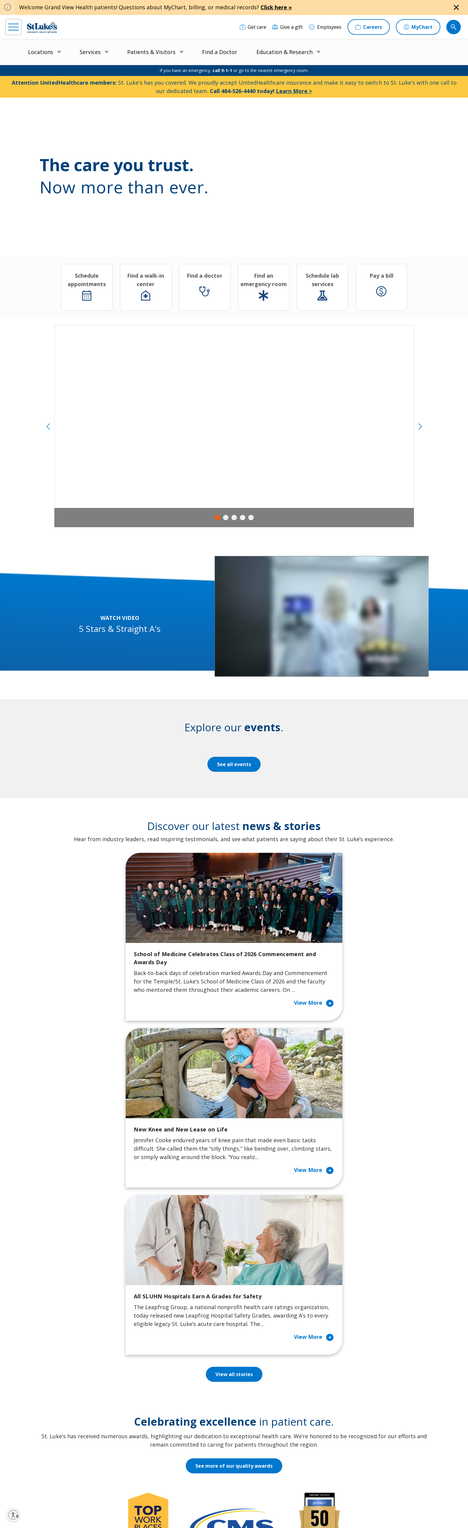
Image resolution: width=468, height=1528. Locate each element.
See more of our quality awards (234, 1157)
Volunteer (193, 1425)
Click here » (276, 7)
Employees (252, 1391)
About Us (251, 1366)
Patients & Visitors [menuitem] (151, 52)
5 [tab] (251, 517)
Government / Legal (166, 1509)
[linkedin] (50, 1490)
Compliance (134, 1509)
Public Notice (208, 1502)
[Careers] (368, 27)
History (248, 1404)
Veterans (134, 1450)
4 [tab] (242, 517)
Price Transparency (146, 1438)
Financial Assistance (146, 1379)
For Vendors (137, 1404)
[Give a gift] (287, 27)
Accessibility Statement (172, 1502)
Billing (131, 1366)
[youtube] (108, 1489)
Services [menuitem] (90, 52)
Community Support (205, 1400)
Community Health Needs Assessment (203, 1383)
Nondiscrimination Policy (273, 1502)
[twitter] (88, 1490)
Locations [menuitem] (40, 52)
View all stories (234, 1065)
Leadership (253, 1417)
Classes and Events (203, 1366)
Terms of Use (236, 1502)
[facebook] (11, 1490)
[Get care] (253, 27)
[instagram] (30, 1490)
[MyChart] (418, 27)
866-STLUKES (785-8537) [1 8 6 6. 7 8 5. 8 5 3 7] (56, 1374)
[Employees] (325, 27)
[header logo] (42, 27)
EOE (127, 1502)
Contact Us (252, 1379)
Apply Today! (345, 1451)
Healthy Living (198, 1412)
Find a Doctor (219, 52)
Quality (248, 1442)
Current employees (354, 1476)
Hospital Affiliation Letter (145, 1421)
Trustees (250, 1454)
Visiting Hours (140, 1463)
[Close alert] (456, 7)
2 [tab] (225, 517)
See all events (234, 764)
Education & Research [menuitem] (284, 52)
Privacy (142, 1502)
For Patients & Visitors (149, 1391)
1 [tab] (217, 517)
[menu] (13, 27)
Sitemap (194, 1509)
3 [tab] (234, 517)
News (246, 1429)
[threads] (69, 1490)
